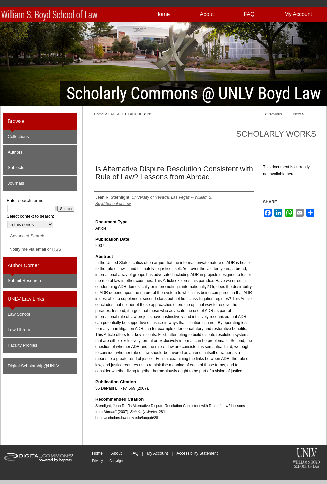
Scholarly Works (276, 133)
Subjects (16, 167)
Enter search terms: (25, 200)
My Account (157, 453)
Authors (15, 152)
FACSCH (115, 114)
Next (297, 114)
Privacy (97, 461)
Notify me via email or (35, 249)
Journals (16, 183)
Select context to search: (30, 216)
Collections (18, 136)
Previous (275, 114)
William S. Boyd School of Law (306, 458)
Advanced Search (27, 235)
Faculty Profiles (22, 345)
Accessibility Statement (197, 453)
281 (150, 114)
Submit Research (24, 280)
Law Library (19, 329)
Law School (19, 314)
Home (99, 114)
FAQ (134, 453)
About (116, 453)
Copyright (116, 461)
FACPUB (135, 114)
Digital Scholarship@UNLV (33, 365)
